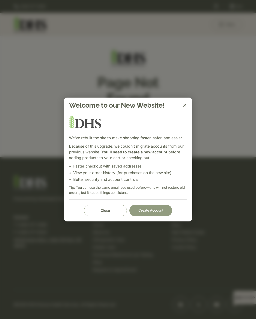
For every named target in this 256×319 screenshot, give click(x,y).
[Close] (184, 105)
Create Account (150, 210)
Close (105, 210)
